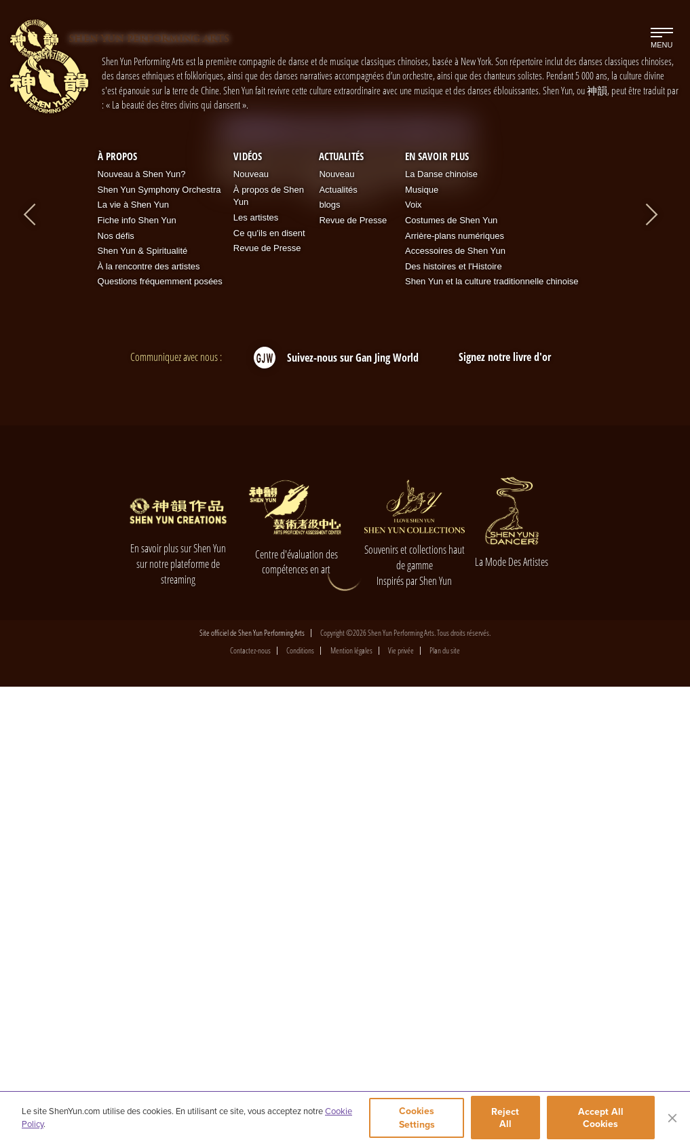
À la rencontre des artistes (149, 724)
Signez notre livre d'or (505, 814)
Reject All (507, 1119)
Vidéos (247, 613)
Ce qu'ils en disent (269, 690)
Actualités (341, 613)
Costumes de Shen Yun (451, 678)
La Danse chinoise (441, 632)
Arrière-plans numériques (454, 693)
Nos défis (116, 693)
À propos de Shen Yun (268, 654)
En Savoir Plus (437, 613)
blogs (329, 662)
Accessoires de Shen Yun (455, 709)
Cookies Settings (416, 1118)
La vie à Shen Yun (133, 662)
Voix (413, 662)
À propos (117, 613)
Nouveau (251, 632)
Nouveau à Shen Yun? (142, 632)
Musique (421, 648)
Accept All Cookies (601, 1119)
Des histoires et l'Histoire (453, 724)
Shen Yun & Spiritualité (143, 709)
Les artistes (255, 675)
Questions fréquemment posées (160, 739)
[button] (303, 447)
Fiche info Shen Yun (137, 678)
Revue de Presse (267, 706)
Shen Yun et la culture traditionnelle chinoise (492, 739)
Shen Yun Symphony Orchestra (159, 648)
